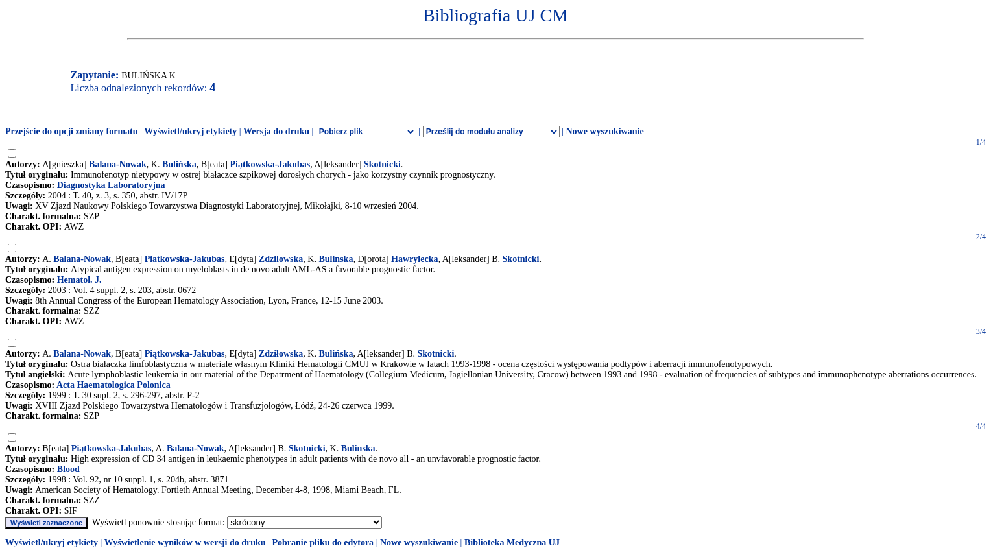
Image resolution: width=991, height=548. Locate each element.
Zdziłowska (281, 354)
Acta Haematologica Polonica (113, 385)
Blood (68, 469)
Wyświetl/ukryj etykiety (190, 131)
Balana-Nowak (118, 164)
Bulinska (335, 259)
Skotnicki (382, 164)
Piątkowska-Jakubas (270, 164)
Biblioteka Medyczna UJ (512, 542)
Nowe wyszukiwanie (604, 131)
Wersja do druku (276, 131)
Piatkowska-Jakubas (185, 259)
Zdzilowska (281, 259)
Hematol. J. (79, 280)
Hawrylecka (414, 259)
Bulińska (179, 164)
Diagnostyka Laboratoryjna (111, 185)
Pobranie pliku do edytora (323, 542)
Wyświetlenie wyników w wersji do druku (185, 542)
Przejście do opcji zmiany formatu (71, 131)
